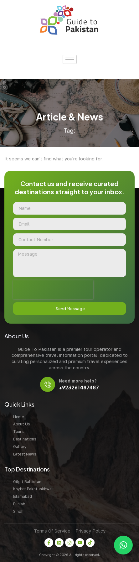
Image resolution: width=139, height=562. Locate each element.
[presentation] (53, 289)
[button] (123, 545)
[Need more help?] (47, 384)
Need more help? (77, 380)
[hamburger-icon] (70, 59)
